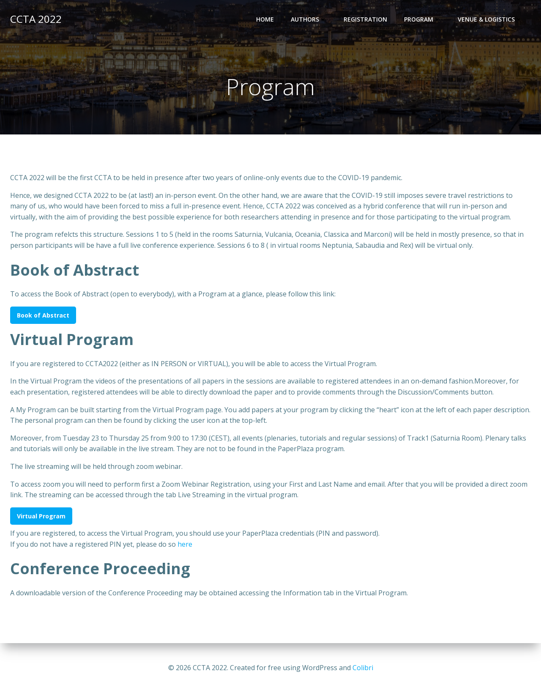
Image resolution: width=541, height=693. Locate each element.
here (185, 544)
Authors (309, 19)
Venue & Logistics (490, 19)
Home (265, 19)
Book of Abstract (43, 315)
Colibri (362, 667)
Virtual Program (41, 516)
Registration (365, 19)
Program (422, 19)
